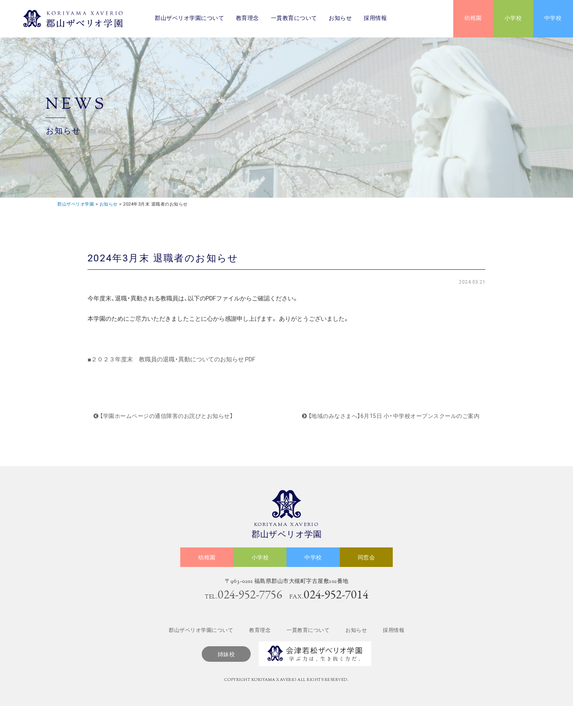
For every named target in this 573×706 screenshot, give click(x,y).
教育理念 (247, 19)
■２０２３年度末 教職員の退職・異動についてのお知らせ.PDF (171, 359)
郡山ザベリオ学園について (189, 19)
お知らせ (340, 19)
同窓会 (366, 558)
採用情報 (375, 19)
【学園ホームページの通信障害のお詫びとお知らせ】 (163, 416)
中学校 (553, 19)
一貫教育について (294, 19)
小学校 (513, 19)
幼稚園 (473, 19)
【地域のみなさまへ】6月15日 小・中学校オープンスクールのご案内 (391, 416)
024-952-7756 (250, 594)
